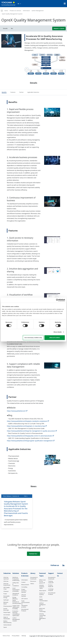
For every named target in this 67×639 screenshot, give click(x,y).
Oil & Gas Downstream (6, 584)
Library (32, 573)
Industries (7, 573)
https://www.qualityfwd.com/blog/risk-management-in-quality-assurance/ (32, 431)
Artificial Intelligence (42, 603)
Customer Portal (50, 589)
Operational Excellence (15, 594)
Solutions (15, 573)
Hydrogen (6, 600)
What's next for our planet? (42, 581)
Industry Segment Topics (41, 586)
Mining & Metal (5, 603)
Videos (32, 583)
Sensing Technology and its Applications (42, 616)
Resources (33, 581)
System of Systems (42, 593)
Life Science (24, 598)
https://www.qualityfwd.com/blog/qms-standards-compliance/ (28, 421)
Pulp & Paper (6, 612)
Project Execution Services (24, 591)
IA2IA (40, 597)
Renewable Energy (6, 596)
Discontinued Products (24, 610)
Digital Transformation (43, 599)
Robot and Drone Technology (42, 610)
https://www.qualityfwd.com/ (17, 411)
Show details (58, 332)
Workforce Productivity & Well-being (15, 579)
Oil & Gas (5, 581)
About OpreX (42, 590)
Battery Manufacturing (7, 621)
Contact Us (33, 554)
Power (5, 593)
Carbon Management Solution (16, 619)
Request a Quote (59, 28)
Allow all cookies (54, 337)
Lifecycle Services (23, 595)
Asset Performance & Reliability (15, 589)
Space (5, 627)
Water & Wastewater (6, 617)
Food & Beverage (6, 609)
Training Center (50, 581)
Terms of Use (6, 635)
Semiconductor (7, 625)
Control (23, 582)
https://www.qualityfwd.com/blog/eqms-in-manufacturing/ (27, 426)
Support (51, 573)
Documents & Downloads (33, 578)
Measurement (25, 584)
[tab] (4, 92)
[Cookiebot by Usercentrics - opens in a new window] (57, 300)
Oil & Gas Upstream (6, 578)
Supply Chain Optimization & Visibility (16, 607)
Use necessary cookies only (33, 337)
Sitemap (24, 635)
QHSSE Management (38, 10)
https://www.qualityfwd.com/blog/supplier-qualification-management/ (30, 441)
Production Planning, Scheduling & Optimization (15, 613)
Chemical (5, 591)
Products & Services (15, 10)
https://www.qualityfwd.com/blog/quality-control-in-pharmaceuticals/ (30, 436)
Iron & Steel (6, 615)
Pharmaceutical (7, 606)
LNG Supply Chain (6, 588)
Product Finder (50, 585)
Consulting (24, 587)
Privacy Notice (15, 635)
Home (6, 10)
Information (26, 10)
